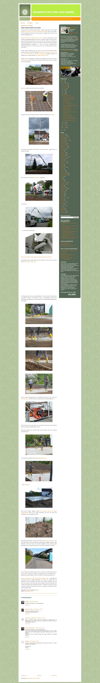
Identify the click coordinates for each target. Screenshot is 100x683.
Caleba (26, 641)
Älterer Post (54, 675)
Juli (64, 90)
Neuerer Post (24, 675)
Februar (65, 125)
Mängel (62, 185)
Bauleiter (62, 138)
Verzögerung (63, 211)
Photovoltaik (63, 190)
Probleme (63, 191)
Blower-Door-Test (64, 146)
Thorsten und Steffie (30, 618)
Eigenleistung (63, 153)
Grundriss (63, 170)
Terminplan (30, 23)
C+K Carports (63, 251)
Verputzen (63, 209)
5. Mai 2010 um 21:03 (39, 627)
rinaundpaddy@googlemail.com (67, 50)
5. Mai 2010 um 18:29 (40, 618)
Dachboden (63, 152)
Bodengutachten (64, 147)
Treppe (62, 203)
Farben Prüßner (64, 253)
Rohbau (31, 591)
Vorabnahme (63, 212)
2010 (63, 82)
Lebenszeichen (64, 182)
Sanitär (62, 196)
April (64, 122)
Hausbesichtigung (64, 174)
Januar (64, 127)
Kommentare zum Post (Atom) (33, 678)
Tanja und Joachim (29, 627)
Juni (64, 92)
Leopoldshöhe (75, 38)
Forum (36, 23)
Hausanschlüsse (64, 173)
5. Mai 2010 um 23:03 (33, 641)
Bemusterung (63, 143)
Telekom (62, 199)
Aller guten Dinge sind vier (68, 116)
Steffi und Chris (29, 609)
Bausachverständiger (65, 140)
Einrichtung (63, 155)
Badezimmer (63, 135)
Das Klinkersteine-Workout (68, 97)
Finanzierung (63, 161)
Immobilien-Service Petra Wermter (68, 254)
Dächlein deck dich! (67, 95)
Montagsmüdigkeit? (67, 110)
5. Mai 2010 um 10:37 (38, 609)
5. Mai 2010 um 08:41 (33, 601)
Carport (62, 150)
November (65, 85)
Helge (26, 601)
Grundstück (63, 171)
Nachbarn (63, 187)
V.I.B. (62, 206)
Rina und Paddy (73, 27)
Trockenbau (63, 205)
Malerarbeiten (63, 183)
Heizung (62, 176)
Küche (62, 179)
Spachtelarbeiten (64, 197)
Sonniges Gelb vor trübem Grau (69, 118)
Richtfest (62, 193)
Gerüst (62, 168)
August (64, 88)
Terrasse (62, 200)
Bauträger (63, 141)
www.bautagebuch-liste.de (66, 244)
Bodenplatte (26, 591)
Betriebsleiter (63, 144)
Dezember (65, 83)
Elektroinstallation (64, 156)
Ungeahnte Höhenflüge (67, 114)
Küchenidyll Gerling (65, 256)
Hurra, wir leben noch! (67, 103)
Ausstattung (63, 134)
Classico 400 (63, 38)
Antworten (27, 605)
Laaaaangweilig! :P (67, 108)
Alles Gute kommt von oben (31, 28)
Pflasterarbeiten (64, 188)
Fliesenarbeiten (64, 162)
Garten (62, 165)
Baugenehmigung (64, 137)
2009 (63, 129)
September (65, 86)
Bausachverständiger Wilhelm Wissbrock (69, 250)
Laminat (62, 180)
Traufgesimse (63, 202)
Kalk (62, 177)
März (64, 124)
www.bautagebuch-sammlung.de (67, 245)
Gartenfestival (63, 167)
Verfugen (62, 208)
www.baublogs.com (65, 242)
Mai (64, 93)
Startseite (22, 23)
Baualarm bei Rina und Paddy (53, 12)
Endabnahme (63, 158)
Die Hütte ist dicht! (66, 101)
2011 (63, 80)
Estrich (62, 159)
